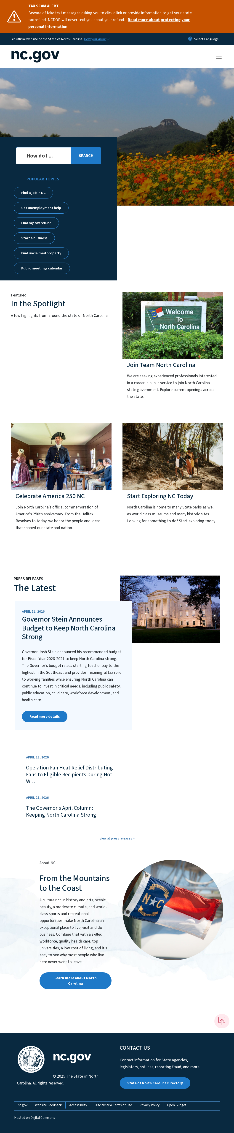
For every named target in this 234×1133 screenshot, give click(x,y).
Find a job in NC (33, 192)
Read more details (44, 716)
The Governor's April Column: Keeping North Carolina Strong (61, 811)
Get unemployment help (41, 207)
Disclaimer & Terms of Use (113, 1105)
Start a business (34, 238)
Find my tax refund (36, 223)
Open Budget (176, 1105)
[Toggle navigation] (223, 56)
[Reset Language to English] (190, 39)
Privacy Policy (150, 1105)
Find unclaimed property (41, 253)
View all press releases (116, 838)
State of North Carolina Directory (155, 1083)
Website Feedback (48, 1105)
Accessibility (78, 1105)
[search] (86, 155)
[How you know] (96, 39)
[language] (206, 39)
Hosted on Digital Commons (34, 1117)
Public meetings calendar (41, 268)
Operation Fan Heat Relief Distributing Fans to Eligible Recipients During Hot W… (69, 774)
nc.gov (22, 1105)
